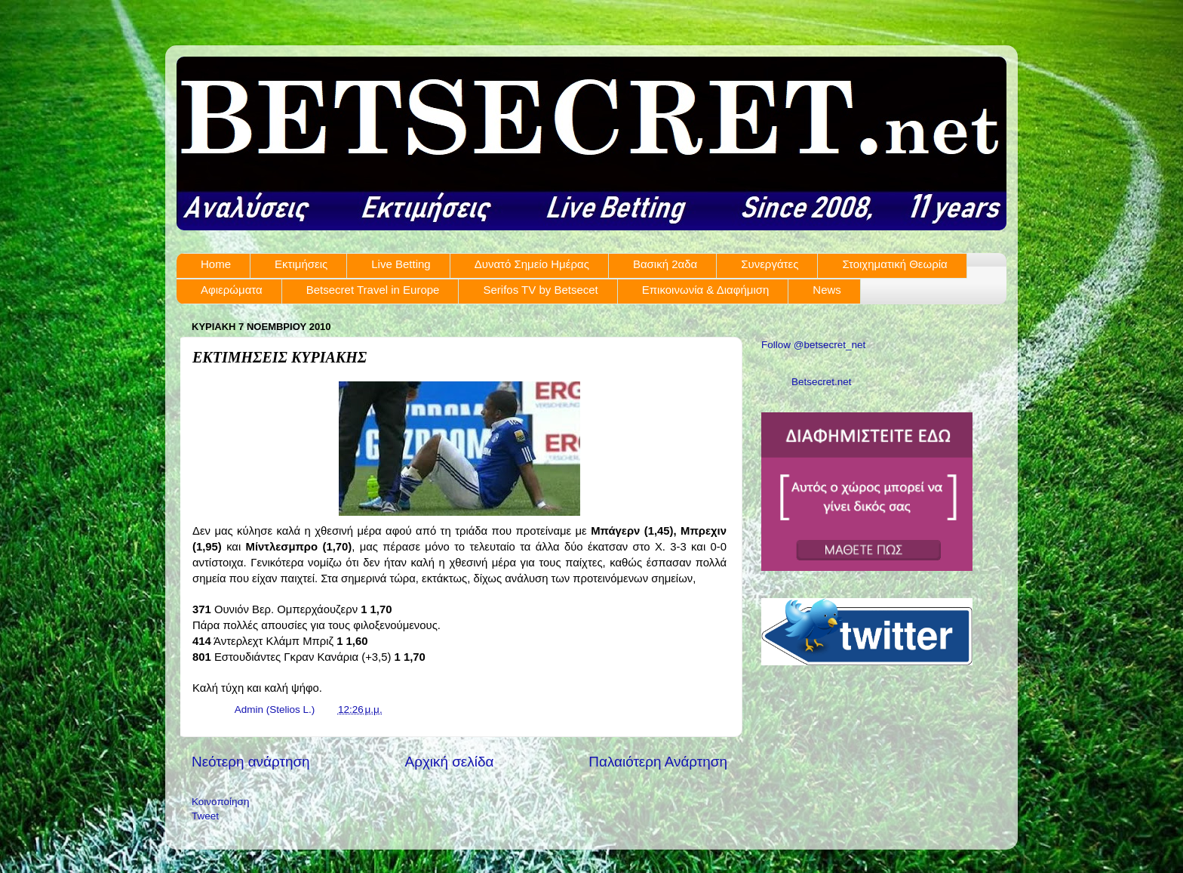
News (827, 289)
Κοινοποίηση (220, 801)
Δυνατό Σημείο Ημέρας (532, 264)
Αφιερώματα (232, 289)
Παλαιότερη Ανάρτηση (657, 762)
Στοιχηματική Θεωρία (894, 264)
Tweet (205, 816)
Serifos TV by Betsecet (540, 289)
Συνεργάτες (769, 264)
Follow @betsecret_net (813, 344)
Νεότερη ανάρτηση (251, 762)
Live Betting (400, 264)
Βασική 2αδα (665, 264)
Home (216, 264)
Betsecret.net (821, 381)
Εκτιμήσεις (301, 264)
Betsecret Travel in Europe (373, 289)
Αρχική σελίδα (449, 762)
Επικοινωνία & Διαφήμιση (706, 289)
